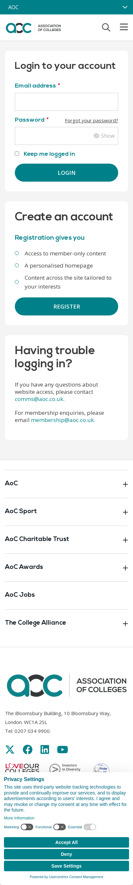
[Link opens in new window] (10, 749)
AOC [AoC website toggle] (13, 7)
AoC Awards (66, 567)
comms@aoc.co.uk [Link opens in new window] (39, 399)
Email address (37, 86)
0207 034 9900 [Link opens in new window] (32, 731)
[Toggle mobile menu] (120, 27)
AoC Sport (66, 512)
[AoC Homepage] (33, 26)
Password (66, 120)
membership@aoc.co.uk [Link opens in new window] (62, 420)
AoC (66, 484)
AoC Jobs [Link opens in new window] (20, 595)
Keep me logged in (45, 154)
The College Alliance (66, 623)
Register (66, 306)
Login (67, 172)
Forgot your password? (91, 120)
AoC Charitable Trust (66, 539)
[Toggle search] (106, 27)
